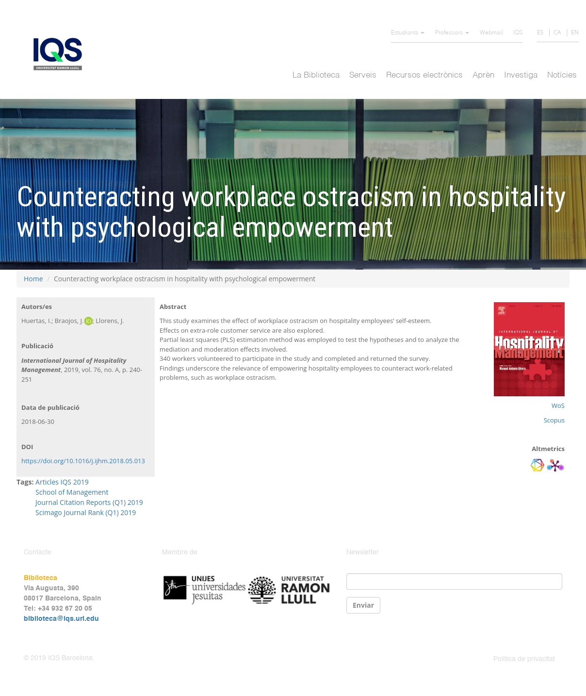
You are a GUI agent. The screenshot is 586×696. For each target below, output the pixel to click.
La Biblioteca (316, 75)
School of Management (71, 492)
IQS (517, 33)
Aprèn (483, 75)
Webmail (491, 33)
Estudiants (407, 33)
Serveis (362, 75)
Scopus (554, 420)
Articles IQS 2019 (62, 481)
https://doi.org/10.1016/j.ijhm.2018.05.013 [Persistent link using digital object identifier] (83, 460)
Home (33, 278)
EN (575, 32)
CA (557, 32)
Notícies (562, 75)
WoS (558, 405)
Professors (452, 33)
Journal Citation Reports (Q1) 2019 (89, 502)
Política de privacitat (524, 659)
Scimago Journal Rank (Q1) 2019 (85, 512)
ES (540, 32)
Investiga (520, 75)
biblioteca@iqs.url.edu (61, 618)
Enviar (363, 605)
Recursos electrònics (424, 75)
